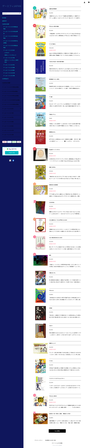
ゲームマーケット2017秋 (9, 65)
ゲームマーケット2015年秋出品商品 (10, 95)
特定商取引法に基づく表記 (50, 440)
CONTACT (5, 78)
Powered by (57, 445)
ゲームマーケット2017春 (9, 57)
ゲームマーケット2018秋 (9, 70)
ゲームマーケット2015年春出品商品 (10, 87)
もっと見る (57, 431)
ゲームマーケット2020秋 (9, 73)
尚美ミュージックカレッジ (10, 55)
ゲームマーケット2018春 (9, 67)
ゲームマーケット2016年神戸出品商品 (11, 100)
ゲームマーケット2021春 (9, 75)
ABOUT (4, 21)
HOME (4, 18)
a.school (7, 52)
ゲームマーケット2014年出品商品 (10, 91)
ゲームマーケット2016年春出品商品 (10, 104)
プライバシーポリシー (39, 440)
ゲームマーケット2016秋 (9, 50)
